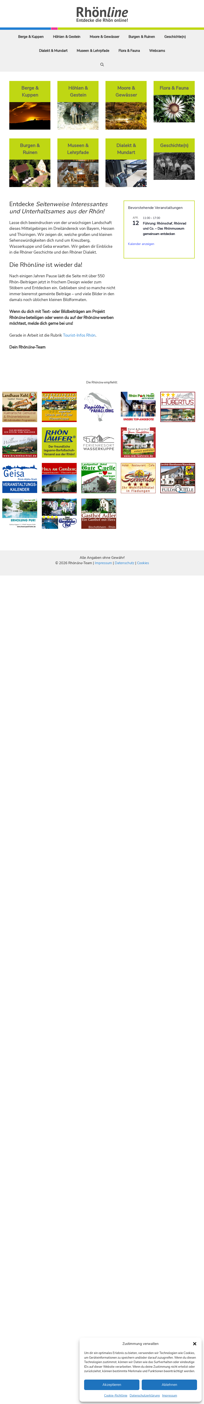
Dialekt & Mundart (53, 50)
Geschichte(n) (175, 36)
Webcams (157, 50)
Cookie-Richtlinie (115, 1396)
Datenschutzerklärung (145, 1396)
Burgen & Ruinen (141, 36)
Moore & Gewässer (104, 36)
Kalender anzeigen (141, 244)
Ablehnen (169, 1384)
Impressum (169, 1396)
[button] (194, 1343)
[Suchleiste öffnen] (102, 65)
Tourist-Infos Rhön (79, 335)
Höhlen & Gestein (66, 36)
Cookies (143, 563)
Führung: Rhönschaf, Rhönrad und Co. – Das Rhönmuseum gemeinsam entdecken (164, 228)
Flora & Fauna (129, 50)
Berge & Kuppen (31, 36)
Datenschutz (124, 563)
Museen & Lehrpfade (93, 50)
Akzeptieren (111, 1384)
